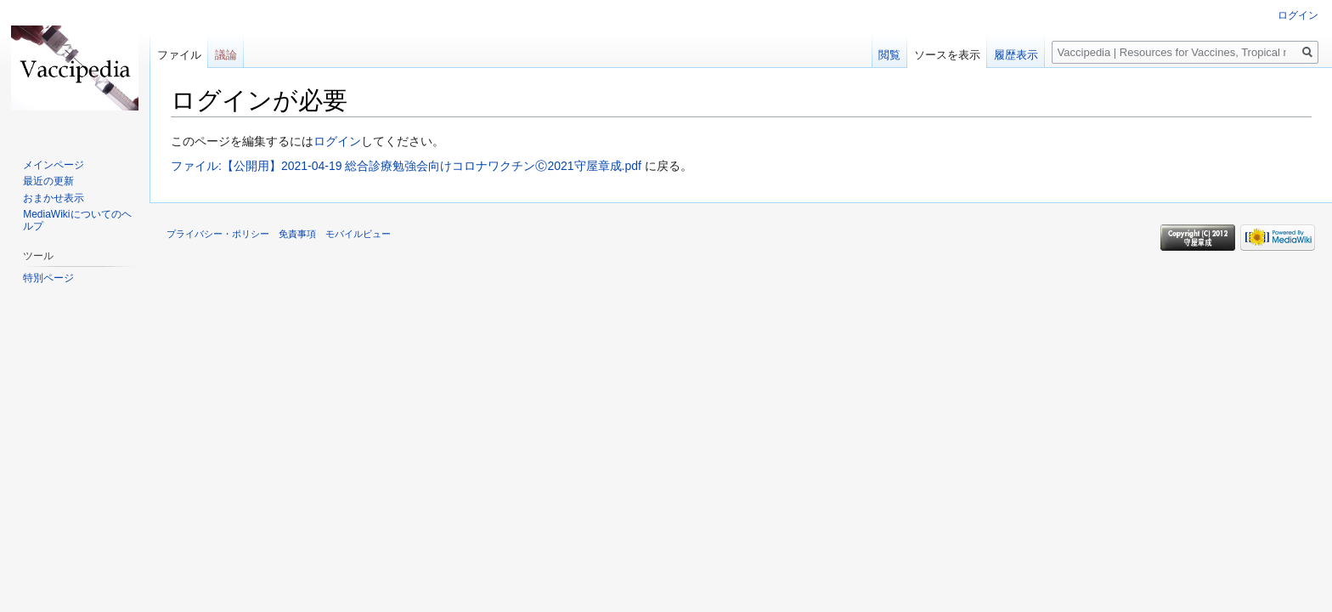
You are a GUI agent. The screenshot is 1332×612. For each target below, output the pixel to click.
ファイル (179, 54)
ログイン (337, 141)
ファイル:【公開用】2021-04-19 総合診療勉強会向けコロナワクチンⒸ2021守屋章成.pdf (406, 166)
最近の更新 (48, 181)
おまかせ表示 (53, 198)
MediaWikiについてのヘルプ (77, 220)
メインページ (53, 165)
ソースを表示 (947, 54)
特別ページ (48, 278)
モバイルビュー (358, 234)
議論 (226, 54)
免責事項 (297, 234)
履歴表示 (1016, 54)
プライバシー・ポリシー (217, 234)
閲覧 (889, 54)
